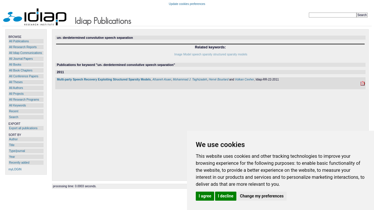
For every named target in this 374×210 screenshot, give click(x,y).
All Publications (19, 41)
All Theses (16, 82)
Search (13, 117)
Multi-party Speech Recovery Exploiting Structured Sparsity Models (104, 79)
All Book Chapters (20, 70)
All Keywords (17, 105)
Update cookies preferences (187, 4)
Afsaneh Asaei (162, 79)
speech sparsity (202, 54)
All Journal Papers (21, 58)
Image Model (182, 54)
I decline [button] (225, 196)
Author (13, 139)
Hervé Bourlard (218, 79)
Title (12, 145)
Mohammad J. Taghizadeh (190, 79)
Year (12, 156)
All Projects (16, 93)
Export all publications (23, 128)
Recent (13, 111)
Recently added (19, 162)
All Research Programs (24, 99)
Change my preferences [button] (261, 196)
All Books (15, 64)
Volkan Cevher (244, 79)
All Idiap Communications (25, 53)
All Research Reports (23, 47)
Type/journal (17, 151)
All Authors (16, 88)
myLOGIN (14, 169)
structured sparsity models (230, 54)
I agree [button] (205, 196)
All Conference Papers (23, 76)
